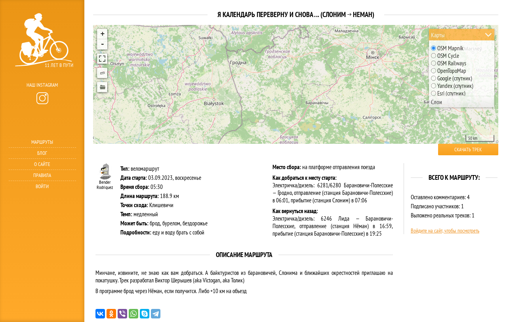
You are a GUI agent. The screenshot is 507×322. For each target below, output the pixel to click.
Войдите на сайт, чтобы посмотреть (445, 230)
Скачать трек (468, 149)
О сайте (42, 164)
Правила (42, 175)
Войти (42, 186)
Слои (436, 102)
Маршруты (42, 142)
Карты (438, 35)
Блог (42, 153)
